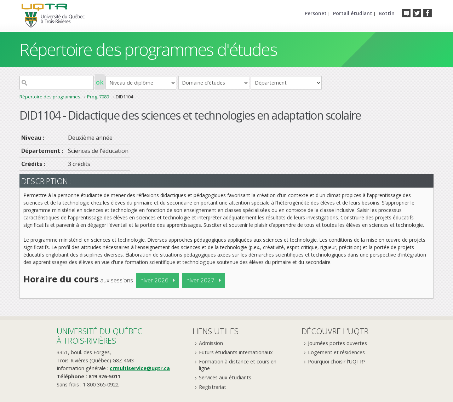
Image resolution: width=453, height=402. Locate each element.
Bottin (387, 13)
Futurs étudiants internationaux (236, 352)
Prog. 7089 (98, 96)
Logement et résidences (336, 352)
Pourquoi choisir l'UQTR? (337, 361)
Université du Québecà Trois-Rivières (99, 336)
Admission (211, 343)
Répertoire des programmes (49, 96)
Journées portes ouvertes (337, 343)
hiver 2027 (200, 280)
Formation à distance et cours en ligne (237, 365)
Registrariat (212, 387)
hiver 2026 (154, 280)
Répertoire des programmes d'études (148, 49)
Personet (316, 13)
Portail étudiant (352, 13)
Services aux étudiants (225, 377)
